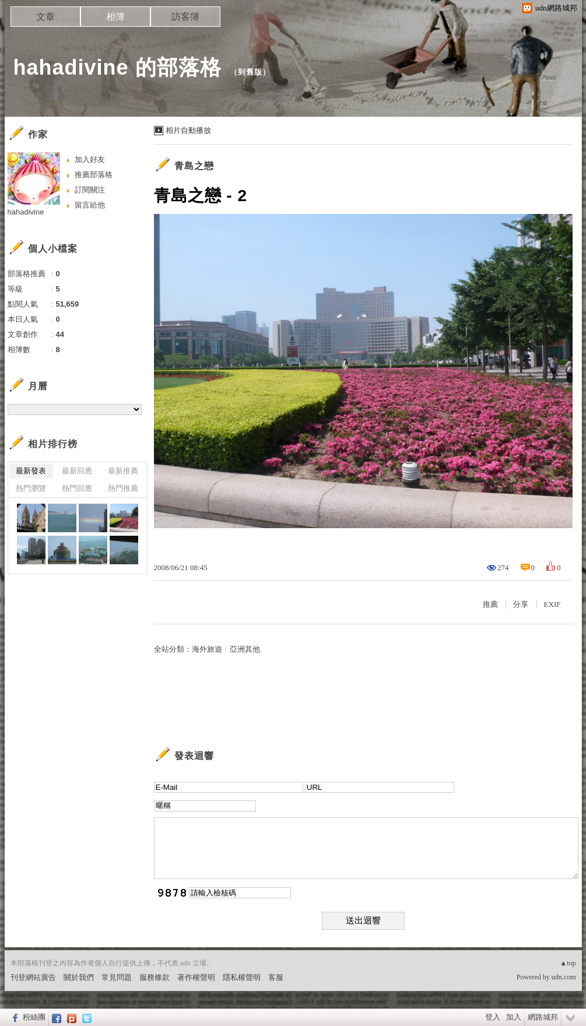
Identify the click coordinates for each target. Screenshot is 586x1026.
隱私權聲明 (242, 977)
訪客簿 (185, 17)
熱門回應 (77, 488)
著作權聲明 (196, 977)
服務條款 (154, 977)
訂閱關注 (90, 189)
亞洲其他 (245, 649)
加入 (513, 1017)
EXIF (552, 604)
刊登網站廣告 (33, 977)
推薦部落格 (94, 174)
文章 (45, 17)
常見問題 (116, 977)
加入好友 (90, 159)
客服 (275, 977)
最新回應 (77, 470)
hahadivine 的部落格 (117, 67)
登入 (492, 1017)
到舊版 (250, 72)
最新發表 (31, 470)
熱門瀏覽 (31, 488)
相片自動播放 (188, 130)
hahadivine (26, 212)
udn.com (564, 977)
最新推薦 (123, 470)
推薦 (490, 604)
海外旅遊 (207, 649)
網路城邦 (543, 1017)
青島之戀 (194, 166)
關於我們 (79, 977)
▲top (568, 963)
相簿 (115, 17)
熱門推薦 (123, 488)
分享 (520, 604)
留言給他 (90, 205)
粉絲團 (34, 1017)
